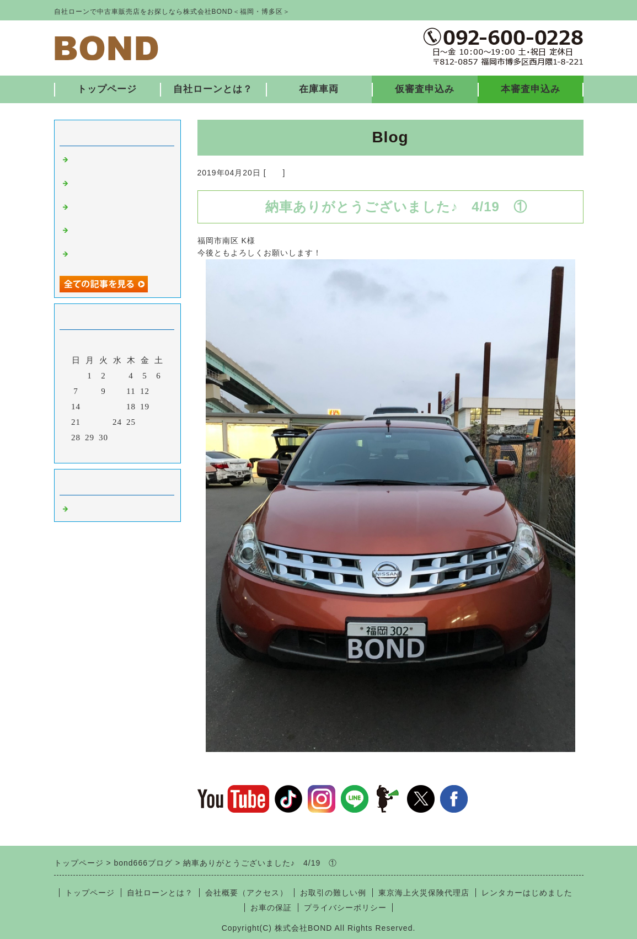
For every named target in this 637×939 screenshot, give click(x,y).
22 (89, 422)
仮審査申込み (424, 89)
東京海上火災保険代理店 (423, 892)
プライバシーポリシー (345, 907)
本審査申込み (530, 89)
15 (89, 406)
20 (158, 406)
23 (103, 422)
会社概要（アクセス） (246, 892)
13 (158, 391)
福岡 (274, 172)
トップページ (107, 89)
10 (117, 391)
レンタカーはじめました (526, 892)
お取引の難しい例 (333, 892)
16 (103, 406)
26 (144, 422)
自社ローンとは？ (213, 89)
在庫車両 (319, 89)
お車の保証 (271, 907)
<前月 (94, 451)
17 (117, 406)
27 (158, 422)
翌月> (140, 451)
